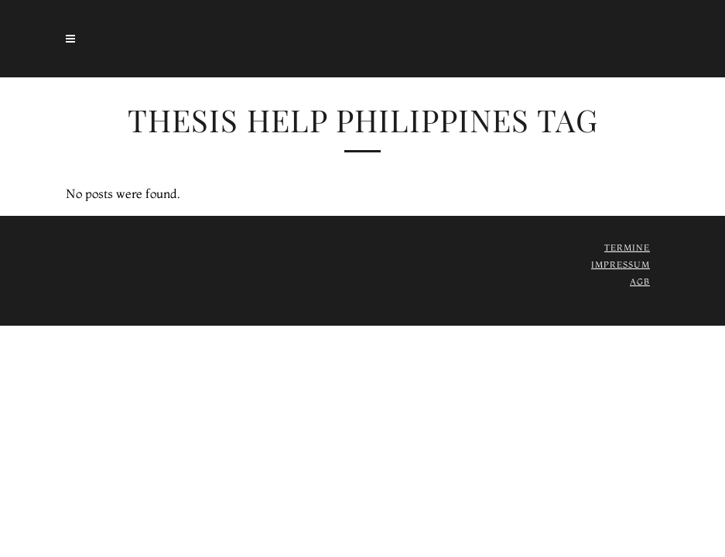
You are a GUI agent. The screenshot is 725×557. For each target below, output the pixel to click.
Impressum (620, 264)
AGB (640, 281)
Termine (627, 247)
